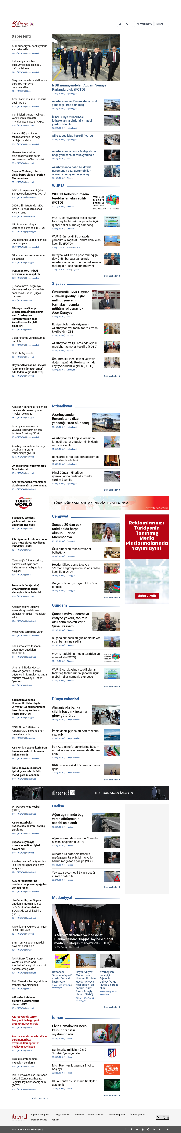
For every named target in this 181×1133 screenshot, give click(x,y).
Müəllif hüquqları (117, 1114)
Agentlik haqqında (40, 1114)
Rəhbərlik (79, 1114)
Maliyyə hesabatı (62, 1114)
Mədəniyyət (62, 897)
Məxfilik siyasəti (39, 1119)
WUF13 (58, 186)
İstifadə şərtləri (137, 1114)
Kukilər (55, 1119)
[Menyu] (162, 24)
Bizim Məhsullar (96, 1114)
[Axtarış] (120, 24)
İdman (57, 1017)
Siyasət (58, 283)
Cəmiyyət (60, 516)
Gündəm (59, 605)
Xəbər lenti (21, 36)
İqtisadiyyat (62, 406)
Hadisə (58, 806)
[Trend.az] (23, 24)
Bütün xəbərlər (111, 276)
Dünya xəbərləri (65, 699)
